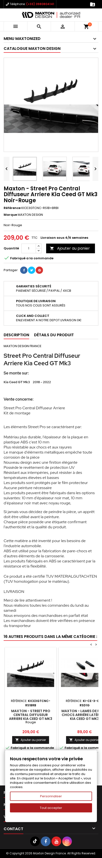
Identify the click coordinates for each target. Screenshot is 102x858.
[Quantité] (28, 248)
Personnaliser (51, 796)
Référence (12, 208)
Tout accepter (51, 808)
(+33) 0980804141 (40, 4)
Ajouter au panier (70, 248)
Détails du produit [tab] (54, 335)
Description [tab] (16, 335)
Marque (10, 215)
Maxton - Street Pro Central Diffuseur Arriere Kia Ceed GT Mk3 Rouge (30, 717)
